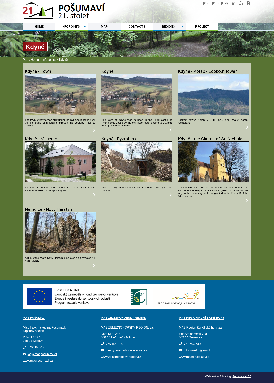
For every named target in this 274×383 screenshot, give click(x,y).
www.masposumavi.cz (38, 360)
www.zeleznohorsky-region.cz (121, 356)
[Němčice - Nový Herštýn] (60, 251)
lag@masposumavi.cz (42, 354)
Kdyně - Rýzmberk (119, 138)
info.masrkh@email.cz (199, 350)
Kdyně (107, 71)
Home (35, 59)
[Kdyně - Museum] (60, 181)
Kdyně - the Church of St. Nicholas (211, 138)
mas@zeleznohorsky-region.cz (126, 350)
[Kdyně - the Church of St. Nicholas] (213, 181)
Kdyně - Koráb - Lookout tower (207, 71)
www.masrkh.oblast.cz (194, 356)
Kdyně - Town (38, 71)
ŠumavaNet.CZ (242, 376)
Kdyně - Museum (41, 138)
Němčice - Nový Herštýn (48, 209)
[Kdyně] (136, 113)
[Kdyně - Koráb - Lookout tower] (213, 113)
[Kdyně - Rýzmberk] (136, 181)
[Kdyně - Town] (60, 113)
